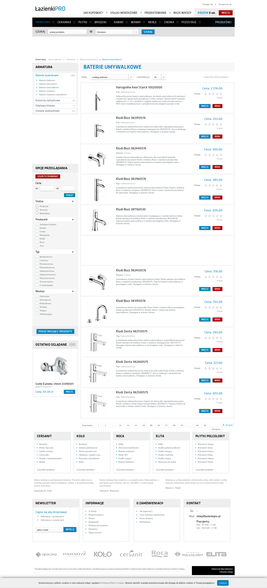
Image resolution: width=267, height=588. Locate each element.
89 (205, 425)
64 (143, 425)
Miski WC (123, 454)
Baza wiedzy (182, 12)
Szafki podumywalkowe (169, 447)
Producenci (223, 22)
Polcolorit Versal (205, 462)
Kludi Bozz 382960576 (131, 179)
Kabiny (118, 22)
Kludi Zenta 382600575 (132, 362)
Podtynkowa (45, 303)
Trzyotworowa (46, 281)
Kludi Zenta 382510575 (131, 331)
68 (174, 425)
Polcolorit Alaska (206, 444)
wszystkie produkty (46, 469)
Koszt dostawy (146, 518)
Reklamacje (145, 522)
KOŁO (81, 436)
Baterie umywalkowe (49, 87)
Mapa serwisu (95, 532)
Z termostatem (46, 285)
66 (158, 425)
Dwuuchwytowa (47, 267)
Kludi (42, 238)
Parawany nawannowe (89, 458)
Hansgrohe (45, 235)
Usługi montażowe (123, 12)
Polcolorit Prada (205, 454)
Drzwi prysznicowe (88, 451)
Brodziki (100, 22)
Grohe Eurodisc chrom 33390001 (54, 383)
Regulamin (94, 522)
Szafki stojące (124, 458)
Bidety (42, 462)
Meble (152, 22)
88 (197, 425)
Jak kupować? (93, 12)
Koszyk (203, 12)
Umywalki (44, 454)
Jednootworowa (47, 271)
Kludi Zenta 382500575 (132, 392)
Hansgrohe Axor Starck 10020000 (139, 87)
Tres (42, 245)
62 (128, 425)
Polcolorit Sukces (206, 458)
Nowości (44, 209)
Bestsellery (45, 213)
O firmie (93, 511)
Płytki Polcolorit (210, 436)
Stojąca (43, 310)
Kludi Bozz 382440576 (131, 148)
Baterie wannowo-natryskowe (53, 94)
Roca (42, 242)
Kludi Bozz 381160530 (131, 209)
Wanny (136, 22)
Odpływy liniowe (45, 105)
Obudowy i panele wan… (90, 454)
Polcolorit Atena (205, 447)
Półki (81, 462)
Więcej (69, 391)
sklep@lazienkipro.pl (208, 516)
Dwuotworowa (46, 264)
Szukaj (40, 31)
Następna (216, 429)
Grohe (42, 231)
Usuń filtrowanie (48, 176)
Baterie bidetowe (47, 80)
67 (166, 425)
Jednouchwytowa (47, 274)
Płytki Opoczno (46, 447)
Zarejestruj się (225, 4)
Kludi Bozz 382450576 (131, 270)
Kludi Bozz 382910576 (131, 118)
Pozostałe (188, 22)
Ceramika (64, 22)
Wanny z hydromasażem (50, 458)
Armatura (42, 22)
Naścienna (44, 296)
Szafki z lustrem (165, 454)
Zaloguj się (207, 4)
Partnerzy (93, 529)
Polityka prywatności (98, 525)
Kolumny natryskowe (47, 100)
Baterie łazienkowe (46, 75)
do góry (229, 425)
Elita (160, 436)
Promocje (44, 206)
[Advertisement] (133, 46)
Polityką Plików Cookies (112, 583)
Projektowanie (155, 12)
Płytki (82, 22)
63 (136, 425)
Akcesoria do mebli (167, 462)
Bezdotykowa (46, 256)
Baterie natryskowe (48, 84)
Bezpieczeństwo (96, 514)
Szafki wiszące (46, 451)
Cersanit (44, 436)
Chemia (169, 22)
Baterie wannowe (47, 91)
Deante (43, 228)
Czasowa (44, 260)
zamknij (223, 583)
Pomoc (92, 518)
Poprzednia (87, 425)
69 (182, 425)
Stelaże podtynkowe (47, 110)
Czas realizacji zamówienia (152, 514)
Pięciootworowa (47, 278)
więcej (226, 12)
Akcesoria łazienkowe (128, 447)
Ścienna (43, 307)
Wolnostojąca (46, 314)
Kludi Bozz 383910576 (131, 301)
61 (120, 425)
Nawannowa (45, 299)
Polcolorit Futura (205, 451)
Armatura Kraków (48, 224)
